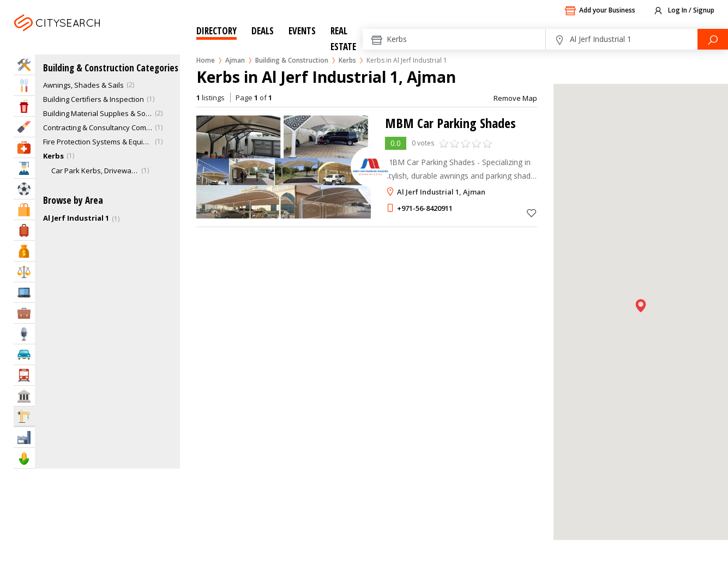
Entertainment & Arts (24, 106)
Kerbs (347, 60)
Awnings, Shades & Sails (83, 85)
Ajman (85, 36)
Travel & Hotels (24, 230)
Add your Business (599, 11)
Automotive (24, 354)
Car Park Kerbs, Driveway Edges (95, 170)
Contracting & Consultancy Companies (97, 127)
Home (205, 60)
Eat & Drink (24, 85)
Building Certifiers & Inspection (93, 99)
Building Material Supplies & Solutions (97, 113)
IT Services (24, 292)
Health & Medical (24, 147)
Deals (262, 31)
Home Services (24, 64)
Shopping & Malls (24, 209)
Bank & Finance (24, 251)
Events (302, 31)
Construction (24, 416)
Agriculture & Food (24, 458)
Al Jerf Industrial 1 (76, 218)
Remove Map (515, 98)
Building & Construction (291, 60)
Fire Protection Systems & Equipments (97, 142)
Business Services (24, 313)
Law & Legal (24, 272)
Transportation (24, 375)
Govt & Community (24, 396)
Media (24, 334)
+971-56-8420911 (425, 208)
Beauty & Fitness (24, 127)
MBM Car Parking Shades (450, 123)
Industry (24, 437)
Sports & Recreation (24, 189)
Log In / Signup (683, 10)
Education (24, 168)
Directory (216, 31)
